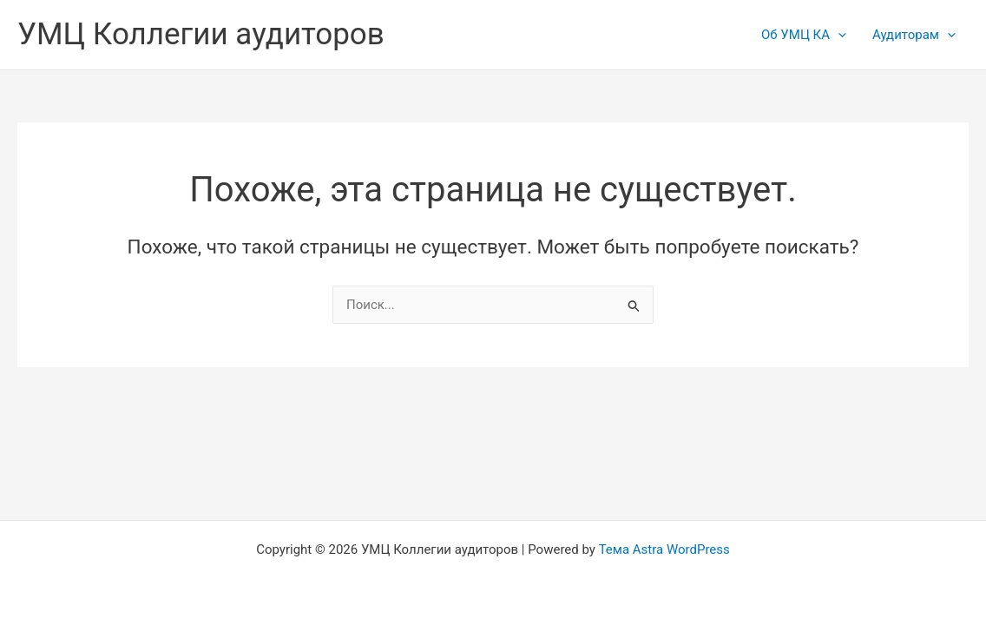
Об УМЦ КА (803, 34)
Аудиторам (914, 34)
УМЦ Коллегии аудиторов (201, 34)
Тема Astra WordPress (664, 549)
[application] (838, 34)
